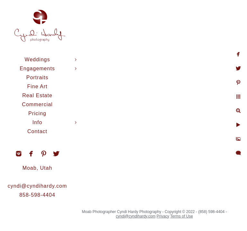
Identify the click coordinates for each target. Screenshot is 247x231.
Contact (37, 131)
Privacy (163, 216)
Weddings (37, 59)
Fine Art (37, 86)
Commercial (37, 104)
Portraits (37, 77)
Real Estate (37, 95)
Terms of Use (181, 216)
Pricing (37, 113)
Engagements (37, 68)
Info (37, 122)
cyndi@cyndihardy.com (37, 186)
